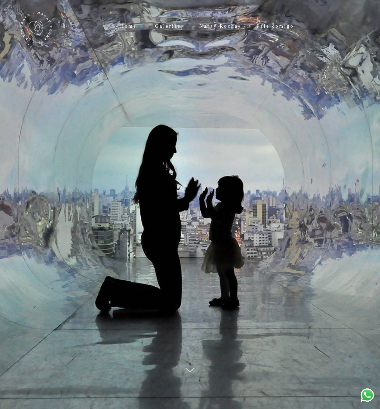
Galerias (168, 26)
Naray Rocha (218, 26)
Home (128, 26)
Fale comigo (275, 26)
